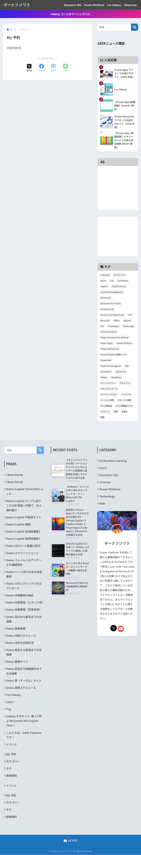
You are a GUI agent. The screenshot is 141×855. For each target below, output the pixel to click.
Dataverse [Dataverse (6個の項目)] (105, 297)
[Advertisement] (118, 173)
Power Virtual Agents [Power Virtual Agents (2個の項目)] (110, 366)
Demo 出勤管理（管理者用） (24, 610)
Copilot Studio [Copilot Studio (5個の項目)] (119, 286)
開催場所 (11, 776)
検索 (40, 450)
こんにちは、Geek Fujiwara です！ (23, 735)
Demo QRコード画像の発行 (23, 546)
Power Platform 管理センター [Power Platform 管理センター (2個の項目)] (114, 354)
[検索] (134, 27)
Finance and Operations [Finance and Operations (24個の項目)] (112, 314)
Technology (107, 496)
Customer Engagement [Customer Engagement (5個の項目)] (111, 292)
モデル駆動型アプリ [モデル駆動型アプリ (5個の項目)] (124, 406)
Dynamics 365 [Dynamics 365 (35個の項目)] (107, 309)
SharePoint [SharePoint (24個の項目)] (105, 371)
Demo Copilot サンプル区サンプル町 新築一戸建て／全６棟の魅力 (24, 505)
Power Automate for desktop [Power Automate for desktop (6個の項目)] (114, 337)
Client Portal (14, 475)
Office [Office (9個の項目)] (116, 320)
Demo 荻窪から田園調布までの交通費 (24, 671)
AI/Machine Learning (113, 461)
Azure (103, 468)
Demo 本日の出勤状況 (20, 643)
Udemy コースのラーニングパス (70, 14)
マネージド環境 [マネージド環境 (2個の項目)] (124, 400)
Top (8, 709)
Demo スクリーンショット (22, 553)
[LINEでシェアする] (65, 68)
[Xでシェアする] (29, 68)
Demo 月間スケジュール (21, 636)
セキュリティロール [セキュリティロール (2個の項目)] (108, 388)
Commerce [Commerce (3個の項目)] (123, 280)
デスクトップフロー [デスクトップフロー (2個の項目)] (109, 394)
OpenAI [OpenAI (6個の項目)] (127, 320)
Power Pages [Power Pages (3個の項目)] (106, 343)
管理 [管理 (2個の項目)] (102, 417)
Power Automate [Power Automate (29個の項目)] (108, 331)
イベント (11, 744)
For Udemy (114, 5)
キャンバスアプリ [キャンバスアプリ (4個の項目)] (108, 383)
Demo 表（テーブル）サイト (24, 680)
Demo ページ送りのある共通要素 (24, 574)
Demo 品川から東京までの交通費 (24, 619)
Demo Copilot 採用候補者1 (23, 532)
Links (9, 702)
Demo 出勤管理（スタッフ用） (25, 602)
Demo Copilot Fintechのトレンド (24, 491)
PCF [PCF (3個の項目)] (102, 326)
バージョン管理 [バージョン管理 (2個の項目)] (107, 400)
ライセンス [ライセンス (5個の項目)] (105, 411)
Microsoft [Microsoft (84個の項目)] (105, 320)
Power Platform (94, 5)
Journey (104, 482)
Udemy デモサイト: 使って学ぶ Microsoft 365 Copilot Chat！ (24, 720)
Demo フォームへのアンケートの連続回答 (23, 562)
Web (102, 504)
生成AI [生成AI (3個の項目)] (124, 411)
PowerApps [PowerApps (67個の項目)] (113, 326)
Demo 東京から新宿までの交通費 (24, 652)
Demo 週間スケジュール (21, 688)
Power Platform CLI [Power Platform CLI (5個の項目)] (109, 349)
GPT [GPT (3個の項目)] (130, 314)
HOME (70, 841)
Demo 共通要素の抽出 (20, 595)
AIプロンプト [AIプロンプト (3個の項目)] (119, 275)
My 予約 (11, 754)
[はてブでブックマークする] (53, 68)
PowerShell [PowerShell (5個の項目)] (105, 360)
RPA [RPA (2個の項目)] (127, 366)
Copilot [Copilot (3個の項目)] (104, 286)
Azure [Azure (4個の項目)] (103, 280)
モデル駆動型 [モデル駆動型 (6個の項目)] (106, 406)
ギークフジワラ (17, 5)
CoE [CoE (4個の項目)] (112, 280)
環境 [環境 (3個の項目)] (116, 411)
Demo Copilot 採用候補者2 (23, 539)
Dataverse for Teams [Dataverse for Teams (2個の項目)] (110, 303)
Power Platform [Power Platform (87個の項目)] (124, 343)
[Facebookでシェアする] (41, 68)
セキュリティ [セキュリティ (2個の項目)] (125, 383)
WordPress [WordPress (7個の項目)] (116, 377)
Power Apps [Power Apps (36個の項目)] (128, 326)
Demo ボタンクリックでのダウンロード (24, 586)
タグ (9, 768)
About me (130, 5)
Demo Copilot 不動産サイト (23, 517)
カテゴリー (13, 761)
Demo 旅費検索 (16, 629)
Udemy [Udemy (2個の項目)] (103, 377)
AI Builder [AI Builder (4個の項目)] (105, 275)
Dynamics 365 (72, 5)
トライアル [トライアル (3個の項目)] (126, 394)
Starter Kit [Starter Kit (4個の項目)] (120, 371)
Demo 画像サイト (17, 662)
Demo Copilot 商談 (18, 524)
